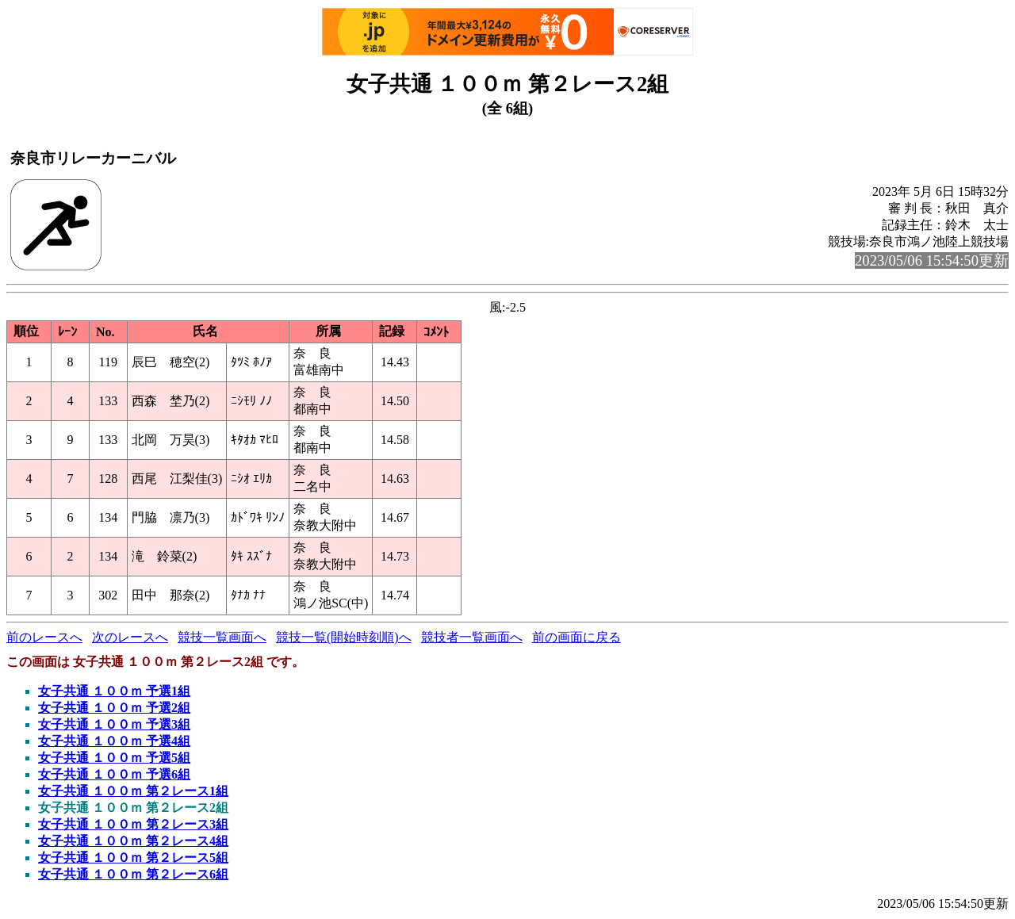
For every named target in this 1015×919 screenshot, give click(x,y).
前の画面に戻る (576, 637)
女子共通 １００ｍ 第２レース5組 (133, 857)
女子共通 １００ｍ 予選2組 (114, 707)
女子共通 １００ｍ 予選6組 (114, 774)
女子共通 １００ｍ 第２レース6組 (133, 874)
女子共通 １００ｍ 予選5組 (114, 757)
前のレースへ (44, 637)
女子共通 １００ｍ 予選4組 (114, 741)
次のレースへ (130, 637)
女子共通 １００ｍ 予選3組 (114, 724)
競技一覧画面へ (222, 637)
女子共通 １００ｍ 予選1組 (114, 691)
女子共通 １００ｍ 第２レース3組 (133, 824)
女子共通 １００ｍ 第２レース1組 (133, 791)
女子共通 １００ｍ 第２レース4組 (133, 841)
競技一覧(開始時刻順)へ (344, 637)
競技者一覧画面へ (472, 637)
